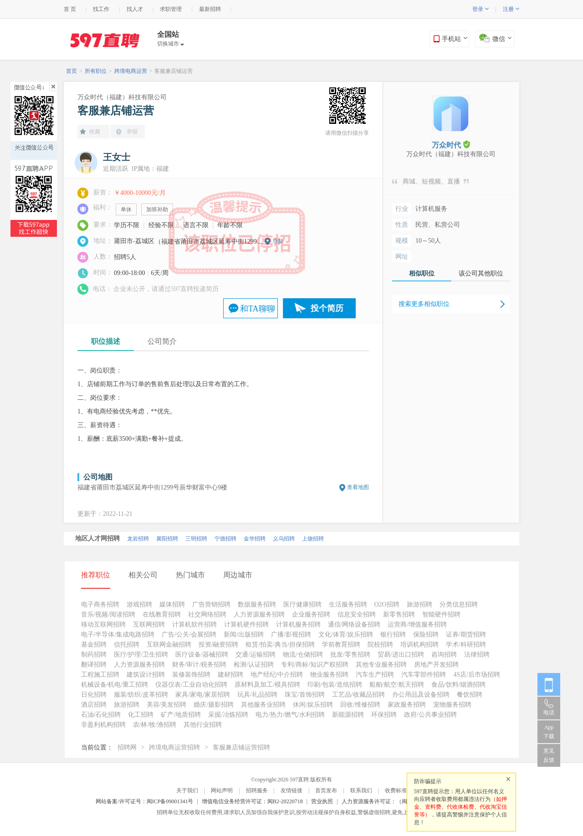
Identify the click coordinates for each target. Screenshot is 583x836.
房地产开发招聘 (436, 664)
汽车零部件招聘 (423, 674)
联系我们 (361, 790)
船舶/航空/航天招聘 (396, 684)
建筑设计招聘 (146, 674)
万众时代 (451, 144)
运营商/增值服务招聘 (417, 624)
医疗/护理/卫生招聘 (141, 654)
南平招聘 (173, 538)
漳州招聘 (232, 538)
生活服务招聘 (348, 604)
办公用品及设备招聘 (421, 694)
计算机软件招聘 (194, 624)
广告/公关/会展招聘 (189, 634)
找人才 (135, 9)
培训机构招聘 (419, 644)
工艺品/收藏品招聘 (358, 694)
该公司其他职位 (481, 273)
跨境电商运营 (130, 71)
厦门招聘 (115, 538)
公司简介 (162, 341)
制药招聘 (94, 654)
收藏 (94, 131)
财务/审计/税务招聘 (199, 664)
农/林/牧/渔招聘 (155, 724)
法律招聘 (477, 654)
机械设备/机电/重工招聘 (114, 684)
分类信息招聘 (459, 604)
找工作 (101, 9)
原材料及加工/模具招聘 (267, 684)
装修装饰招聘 (191, 674)
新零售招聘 (399, 614)
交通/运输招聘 (255, 654)
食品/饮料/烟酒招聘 (458, 684)
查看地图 (358, 487)
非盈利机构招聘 (103, 724)
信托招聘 (126, 644)
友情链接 (291, 790)
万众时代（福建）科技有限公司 (122, 97)
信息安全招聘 (357, 614)
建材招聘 (230, 674)
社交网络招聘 (207, 614)
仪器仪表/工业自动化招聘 (191, 684)
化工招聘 (140, 714)
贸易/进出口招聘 (401, 654)
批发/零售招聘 (350, 654)
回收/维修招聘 (360, 704)
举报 (132, 131)
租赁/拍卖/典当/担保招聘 (280, 644)
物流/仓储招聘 (303, 654)
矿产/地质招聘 (181, 714)
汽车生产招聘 (375, 674)
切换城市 (170, 44)
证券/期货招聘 (466, 634)
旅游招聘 (419, 604)
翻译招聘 (94, 664)
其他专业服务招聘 (381, 664)
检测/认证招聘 (254, 664)
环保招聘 (384, 714)
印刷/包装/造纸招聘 (334, 684)
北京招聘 (86, 538)
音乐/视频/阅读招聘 (108, 614)
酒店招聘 (94, 704)
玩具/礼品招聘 (257, 694)
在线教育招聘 (162, 614)
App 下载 (548, 731)
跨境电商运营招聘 (174, 747)
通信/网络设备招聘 (354, 624)
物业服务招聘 (329, 674)
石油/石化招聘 (101, 714)
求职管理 (171, 9)
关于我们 (187, 790)
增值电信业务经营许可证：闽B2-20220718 (252, 801)
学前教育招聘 (341, 644)
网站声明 (222, 790)
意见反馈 (548, 755)
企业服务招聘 (311, 614)
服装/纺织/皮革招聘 (141, 694)
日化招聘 (94, 694)
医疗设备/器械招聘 (201, 654)
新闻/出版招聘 (244, 634)
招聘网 (127, 747)
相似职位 (422, 273)
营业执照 (322, 801)
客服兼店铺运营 (173, 71)
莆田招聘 (261, 538)
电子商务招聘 (100, 604)
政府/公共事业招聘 (430, 714)
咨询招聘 (444, 654)
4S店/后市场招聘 (476, 674)
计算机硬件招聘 (246, 624)
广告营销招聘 (211, 604)
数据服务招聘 (257, 604)
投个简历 (327, 308)
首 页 (70, 9)
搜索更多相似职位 (424, 304)
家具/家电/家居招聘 (202, 694)
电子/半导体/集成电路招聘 (118, 634)
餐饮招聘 (469, 694)
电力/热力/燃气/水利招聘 (290, 714)
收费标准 (396, 790)
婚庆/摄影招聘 (214, 704)
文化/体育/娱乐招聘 (345, 634)
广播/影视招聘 (291, 634)
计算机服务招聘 (298, 624)
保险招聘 (426, 634)
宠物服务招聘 (452, 704)
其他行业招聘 (203, 724)
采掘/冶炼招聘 (228, 714)
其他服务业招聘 (263, 704)
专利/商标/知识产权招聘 (314, 664)
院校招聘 (380, 644)
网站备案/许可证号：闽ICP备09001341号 (144, 801)
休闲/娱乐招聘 (313, 704)
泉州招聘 (144, 538)
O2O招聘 (386, 604)
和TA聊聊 (257, 308)
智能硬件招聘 (441, 614)
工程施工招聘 (100, 674)
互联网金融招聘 (169, 644)
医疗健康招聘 (302, 604)
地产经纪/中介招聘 (277, 674)
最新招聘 (210, 9)
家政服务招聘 (407, 704)
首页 (71, 71)
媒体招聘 (172, 604)
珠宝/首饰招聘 (305, 694)
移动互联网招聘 (103, 624)
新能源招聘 (348, 714)
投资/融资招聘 (219, 644)
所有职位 (96, 71)
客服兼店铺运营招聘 (241, 747)
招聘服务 (257, 790)
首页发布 (326, 790)
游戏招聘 (139, 604)
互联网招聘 (149, 624)
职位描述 (105, 341)
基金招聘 (94, 644)
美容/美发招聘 (167, 704)
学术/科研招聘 (466, 644)
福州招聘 (203, 538)
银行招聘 (393, 634)
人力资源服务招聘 (259, 614)
